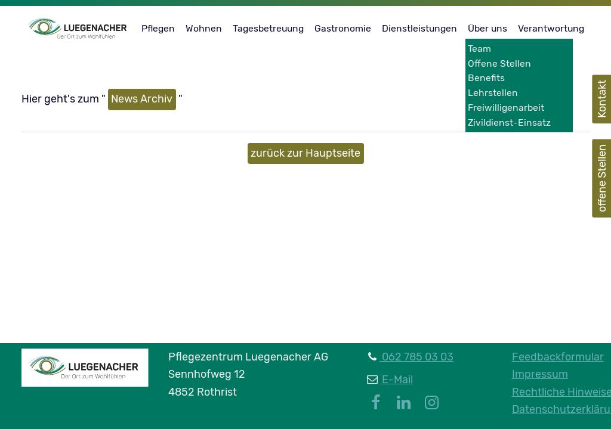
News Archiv (141, 98)
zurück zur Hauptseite (305, 153)
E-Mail (396, 379)
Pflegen (158, 28)
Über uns (487, 28)
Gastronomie (342, 28)
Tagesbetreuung (268, 28)
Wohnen (204, 28)
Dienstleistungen (419, 28)
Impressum (540, 374)
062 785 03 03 (416, 356)
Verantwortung (551, 28)
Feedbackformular (558, 356)
